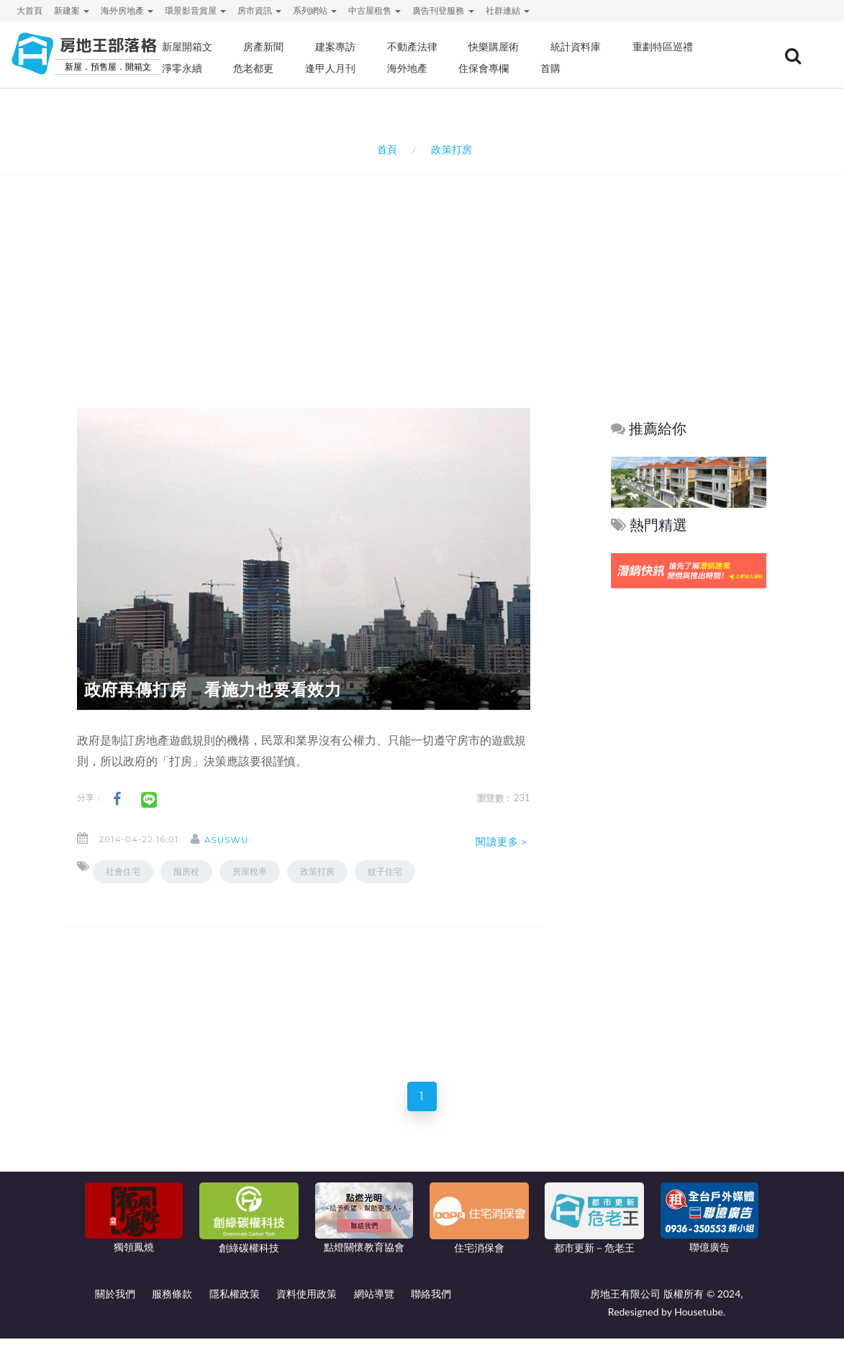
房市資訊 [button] (259, 10)
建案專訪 (335, 46)
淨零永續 (182, 68)
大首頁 (29, 10)
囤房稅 (186, 871)
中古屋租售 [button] (374, 10)
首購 (550, 68)
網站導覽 (374, 1300)
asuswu (238, 839)
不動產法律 (412, 46)
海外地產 (407, 68)
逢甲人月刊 (330, 68)
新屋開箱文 (187, 46)
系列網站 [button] (315, 10)
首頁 (384, 149)
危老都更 (253, 68)
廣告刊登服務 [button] (442, 10)
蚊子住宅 (385, 871)
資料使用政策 (306, 1300)
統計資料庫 (575, 46)
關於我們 (115, 1300)
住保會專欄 (483, 68)
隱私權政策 (234, 1300)
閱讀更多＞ (503, 841)
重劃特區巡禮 (662, 46)
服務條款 (172, 1300)
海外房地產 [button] (127, 10)
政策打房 (317, 871)
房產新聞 (263, 46)
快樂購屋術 (493, 46)
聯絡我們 (431, 1300)
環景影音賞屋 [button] (195, 10)
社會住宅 (123, 871)
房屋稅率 (249, 871)
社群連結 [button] (508, 10)
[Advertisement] (426, 273)
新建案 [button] (71, 10)
